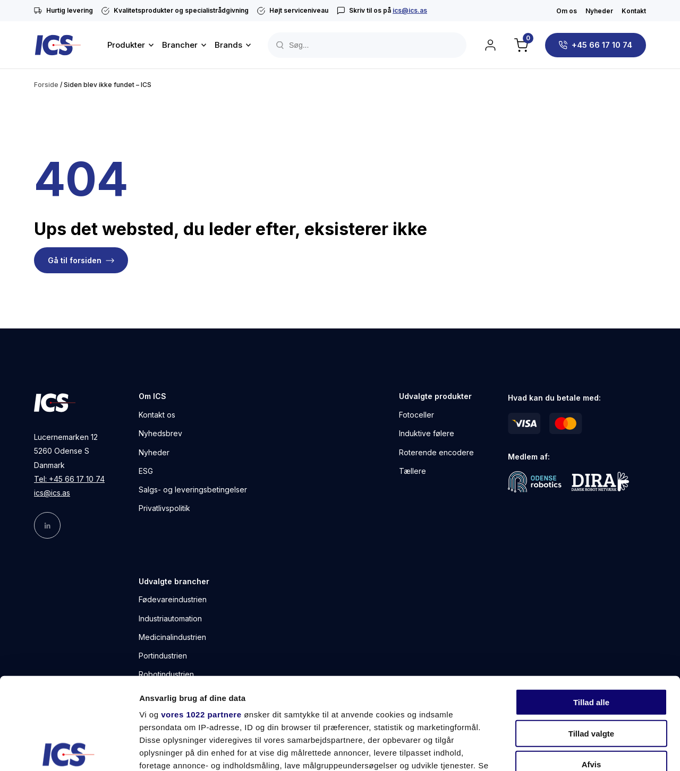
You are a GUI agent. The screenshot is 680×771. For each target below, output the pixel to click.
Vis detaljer (552, 750)
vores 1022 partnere (201, 619)
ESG (146, 470)
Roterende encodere (436, 452)
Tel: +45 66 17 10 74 (69, 478)
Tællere (412, 470)
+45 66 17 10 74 (602, 45)
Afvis (591, 669)
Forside (46, 85)
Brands (228, 45)
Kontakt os (157, 414)
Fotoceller (416, 414)
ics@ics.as (410, 10)
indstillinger (254, 683)
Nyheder (599, 11)
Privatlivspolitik (164, 508)
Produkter (126, 45)
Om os (566, 11)
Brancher (180, 45)
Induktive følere (426, 433)
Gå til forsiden (74, 260)
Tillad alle (591, 607)
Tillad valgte (591, 638)
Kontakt (634, 11)
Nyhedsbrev (160, 433)
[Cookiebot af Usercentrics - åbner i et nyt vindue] (68, 750)
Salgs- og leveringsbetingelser (193, 489)
